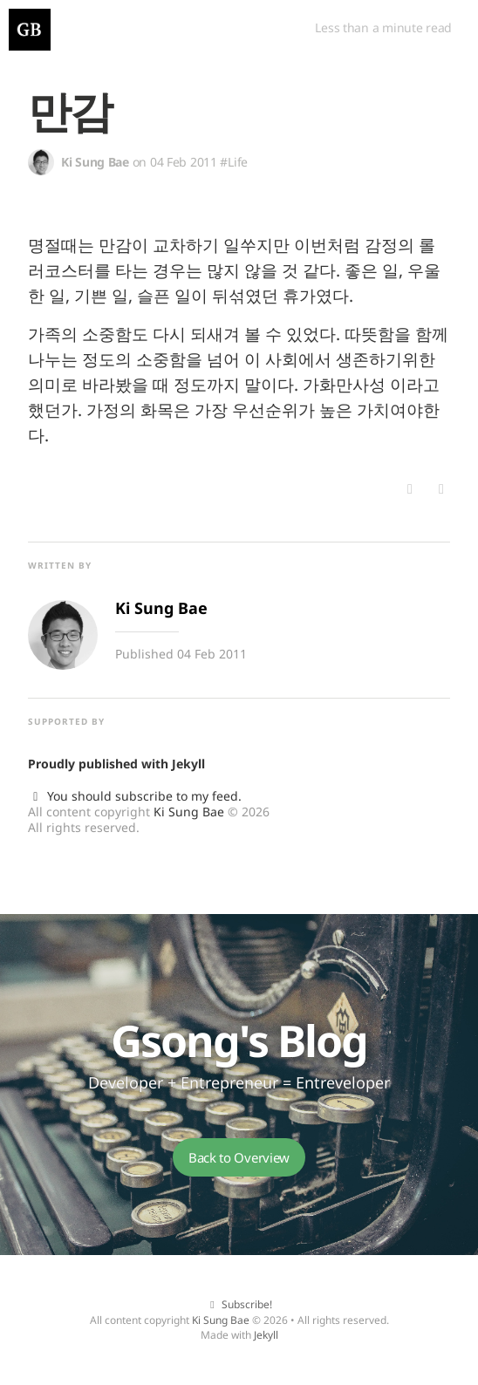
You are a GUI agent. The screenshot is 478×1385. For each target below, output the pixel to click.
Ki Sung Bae (189, 811)
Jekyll (188, 763)
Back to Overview (239, 1157)
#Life (234, 162)
